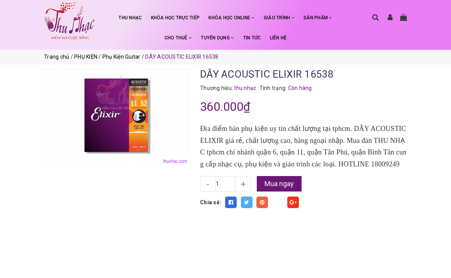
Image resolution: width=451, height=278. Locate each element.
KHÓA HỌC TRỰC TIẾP (175, 17)
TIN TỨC (252, 38)
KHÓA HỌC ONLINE (231, 17)
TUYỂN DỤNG (217, 38)
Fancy (277, 202)
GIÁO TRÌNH (279, 17)
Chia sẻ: (210, 202)
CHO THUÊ (178, 38)
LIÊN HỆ (278, 38)
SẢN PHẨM (317, 17)
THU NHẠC (130, 17)
